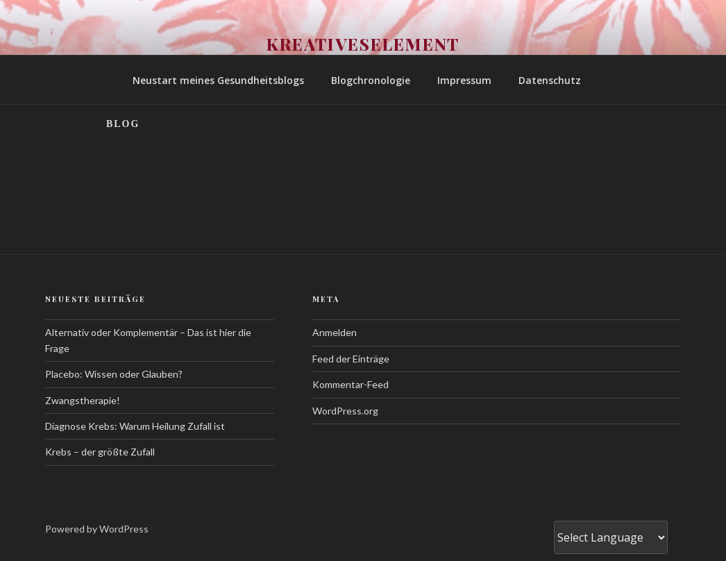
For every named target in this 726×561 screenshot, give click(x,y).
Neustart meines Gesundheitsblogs (218, 80)
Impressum (464, 80)
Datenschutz (549, 80)
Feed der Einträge (350, 359)
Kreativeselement (363, 44)
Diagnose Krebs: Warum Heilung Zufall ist (135, 426)
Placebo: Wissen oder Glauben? (114, 374)
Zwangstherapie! (82, 400)
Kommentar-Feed (350, 384)
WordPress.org (345, 411)
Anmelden (334, 332)
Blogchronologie (370, 80)
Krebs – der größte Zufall (100, 452)
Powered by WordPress (97, 529)
